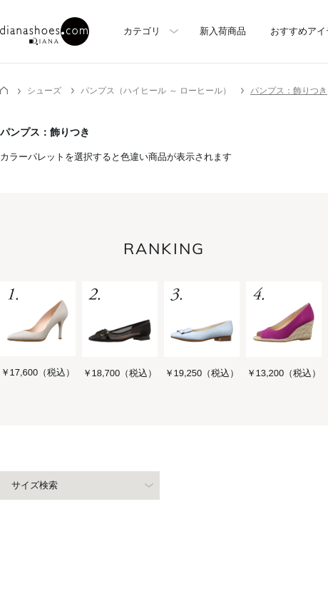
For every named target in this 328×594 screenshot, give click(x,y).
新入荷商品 (223, 31)
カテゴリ (141, 31)
